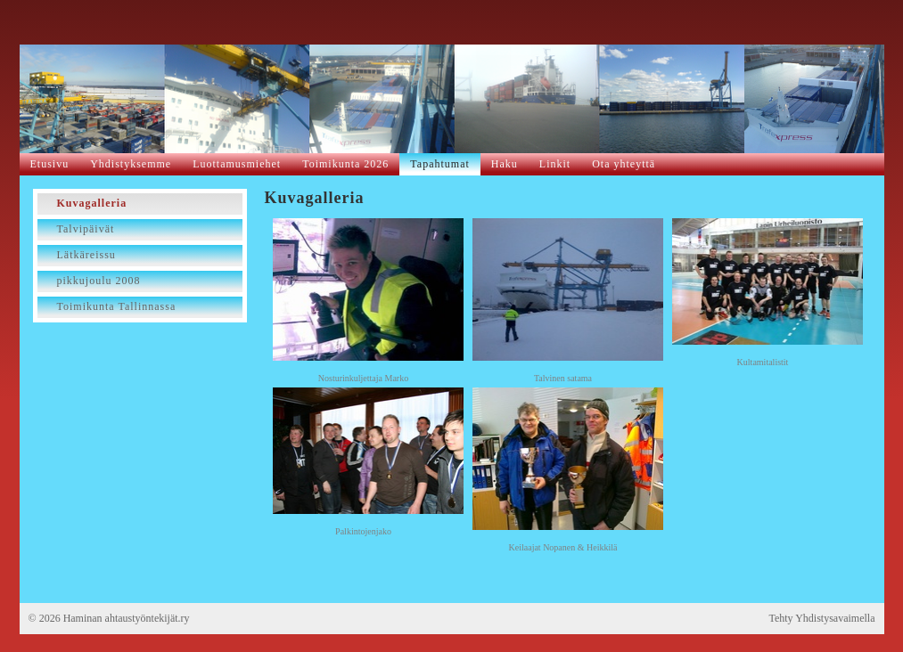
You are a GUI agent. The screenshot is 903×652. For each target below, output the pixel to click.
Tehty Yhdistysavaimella (821, 618)
